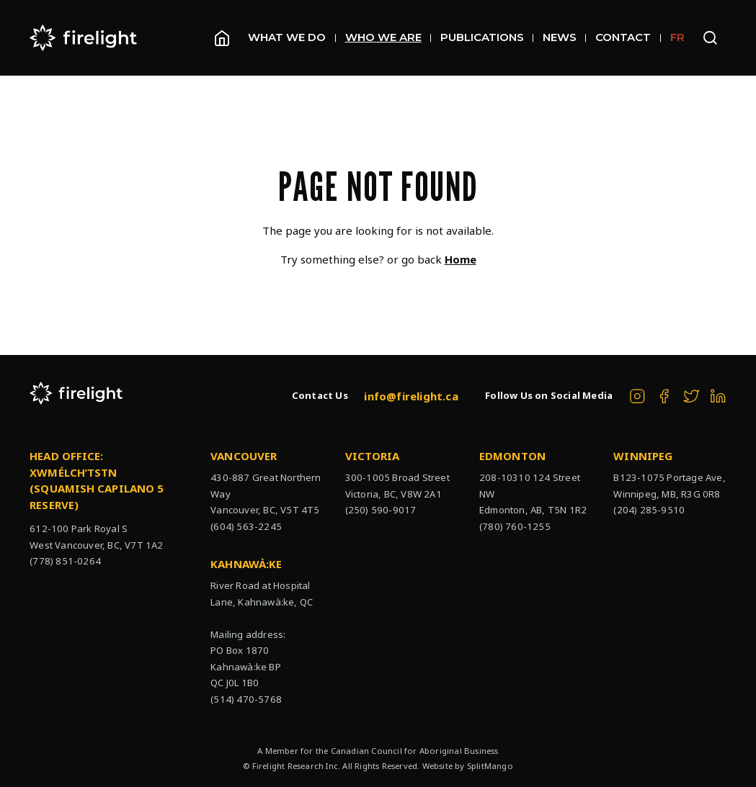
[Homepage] (222, 38)
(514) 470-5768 (246, 699)
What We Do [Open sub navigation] (291, 37)
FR (677, 37)
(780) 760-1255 (515, 526)
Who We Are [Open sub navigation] (388, 37)
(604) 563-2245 (246, 526)
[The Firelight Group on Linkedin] (718, 396)
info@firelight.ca (411, 396)
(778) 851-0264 (65, 560)
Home (460, 259)
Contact (627, 37)
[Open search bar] (710, 38)
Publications (486, 37)
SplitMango (490, 765)
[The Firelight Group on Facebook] (664, 396)
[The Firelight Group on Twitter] (691, 396)
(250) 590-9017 (381, 509)
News (564, 37)
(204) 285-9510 (649, 509)
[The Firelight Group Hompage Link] (84, 37)
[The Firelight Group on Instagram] (637, 396)
